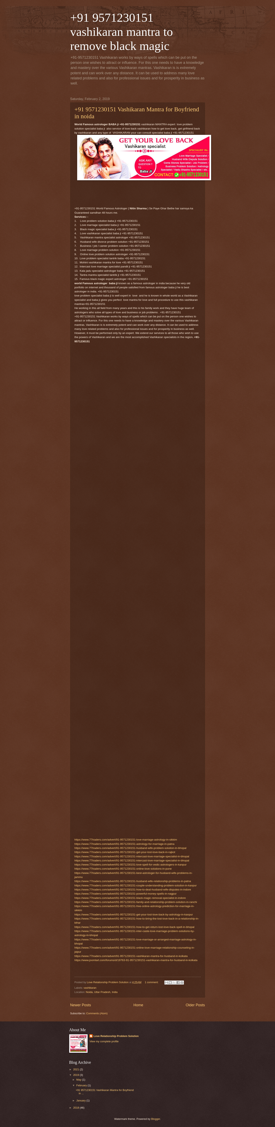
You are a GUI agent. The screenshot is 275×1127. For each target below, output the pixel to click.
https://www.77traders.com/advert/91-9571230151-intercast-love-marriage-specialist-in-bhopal (132, 856)
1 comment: (152, 982)
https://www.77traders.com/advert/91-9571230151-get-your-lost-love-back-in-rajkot (125, 852)
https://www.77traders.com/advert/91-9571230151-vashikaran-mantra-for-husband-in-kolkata (131, 956)
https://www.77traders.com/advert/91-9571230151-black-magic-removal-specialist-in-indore (130, 897)
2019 (76, 1074)
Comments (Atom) (96, 1013)
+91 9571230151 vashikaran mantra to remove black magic (121, 32)
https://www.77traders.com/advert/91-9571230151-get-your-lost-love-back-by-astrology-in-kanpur (134, 914)
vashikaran (90, 987)
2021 (76, 1069)
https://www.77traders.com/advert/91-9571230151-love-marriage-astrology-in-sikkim (126, 839)
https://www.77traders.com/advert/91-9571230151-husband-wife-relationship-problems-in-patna (133, 881)
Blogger (155, 1118)
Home (138, 1005)
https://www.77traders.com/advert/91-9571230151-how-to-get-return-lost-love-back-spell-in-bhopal (134, 927)
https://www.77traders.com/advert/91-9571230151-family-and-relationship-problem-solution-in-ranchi (136, 902)
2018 (76, 1107)
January (81, 1100)
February (82, 1085)
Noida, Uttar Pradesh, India (101, 992)
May (79, 1079)
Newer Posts (80, 1005)
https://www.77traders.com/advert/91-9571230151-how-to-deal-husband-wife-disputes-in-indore (133, 889)
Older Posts (195, 1005)
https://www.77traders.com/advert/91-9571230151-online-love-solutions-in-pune (123, 868)
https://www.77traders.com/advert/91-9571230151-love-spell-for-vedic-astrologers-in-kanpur (131, 864)
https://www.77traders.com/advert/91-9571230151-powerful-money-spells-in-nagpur (126, 893)
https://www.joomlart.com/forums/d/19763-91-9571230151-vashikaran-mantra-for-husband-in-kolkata (136, 960)
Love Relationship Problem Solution (116, 1036)
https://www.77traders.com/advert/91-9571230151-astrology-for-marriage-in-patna (125, 843)
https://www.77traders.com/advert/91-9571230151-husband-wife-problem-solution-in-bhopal (130, 848)
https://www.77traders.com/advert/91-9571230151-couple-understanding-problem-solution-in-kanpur (136, 885)
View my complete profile (104, 1041)
